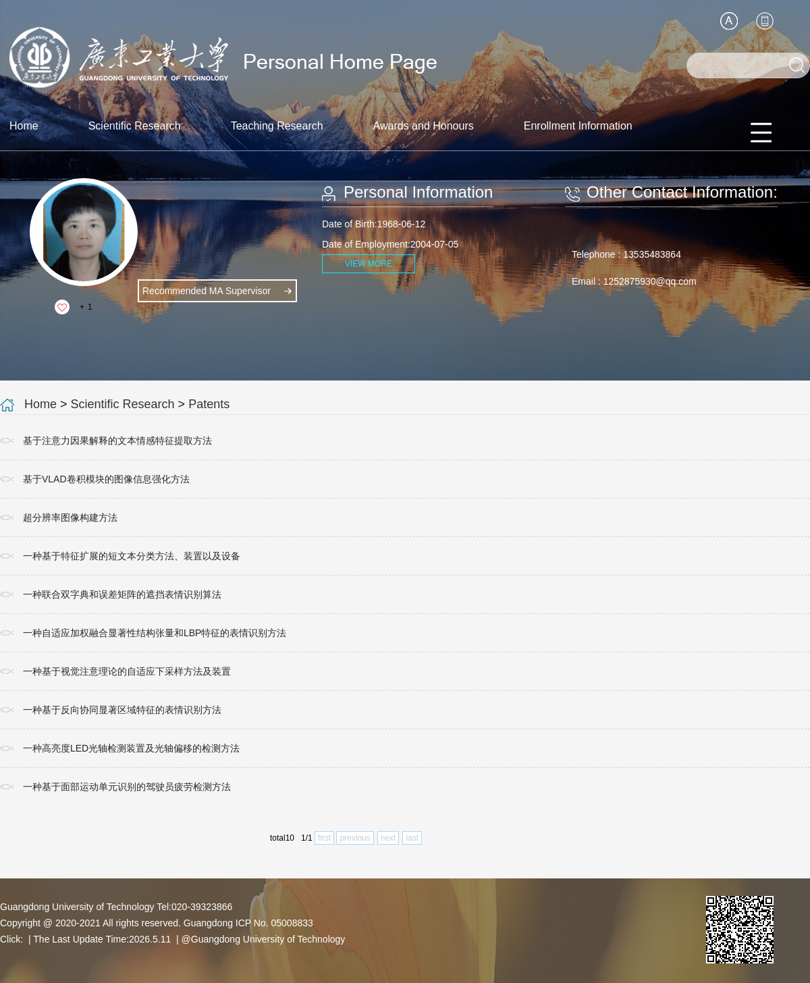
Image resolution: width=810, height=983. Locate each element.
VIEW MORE (368, 264)
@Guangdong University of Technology (264, 939)
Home (23, 126)
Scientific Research (134, 126)
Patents (209, 404)
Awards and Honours (423, 126)
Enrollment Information (578, 126)
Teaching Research (277, 126)
